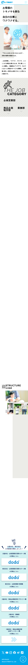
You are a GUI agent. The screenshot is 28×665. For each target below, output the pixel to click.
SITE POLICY (5, 659)
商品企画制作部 (8, 109)
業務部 (21, 108)
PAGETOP (23, 660)
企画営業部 (10, 100)
